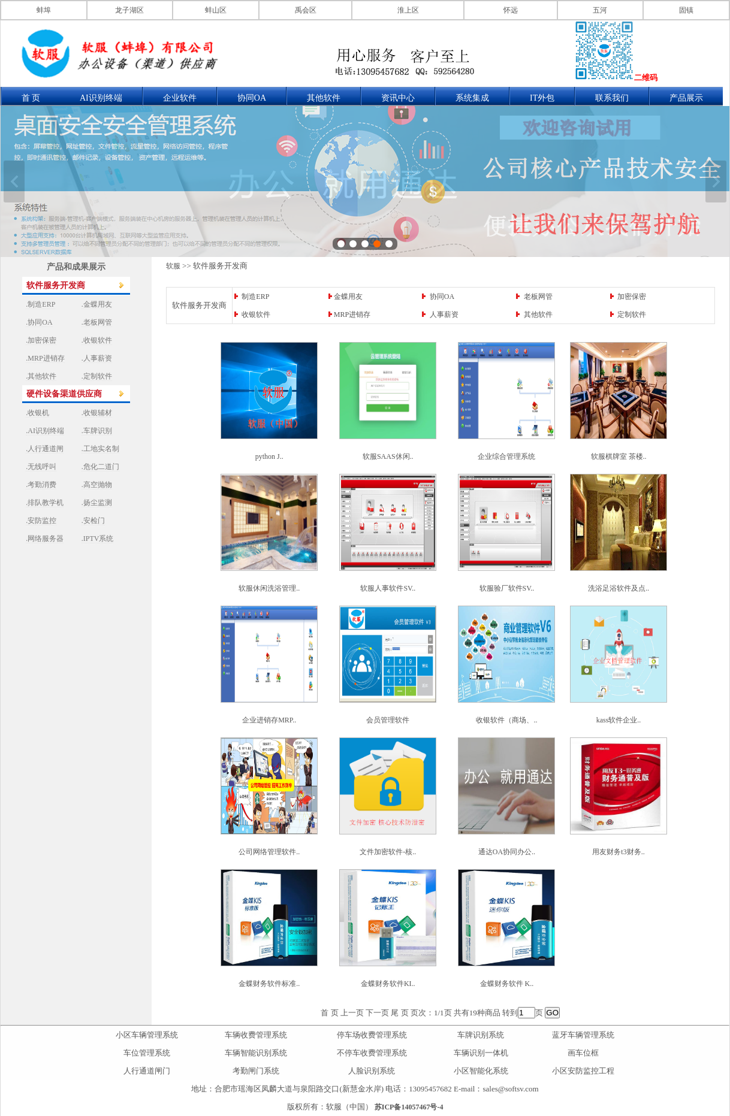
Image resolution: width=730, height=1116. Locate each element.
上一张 (14, 181)
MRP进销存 (352, 314)
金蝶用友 (348, 296)
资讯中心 (398, 97)
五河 (600, 10)
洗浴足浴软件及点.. (618, 588)
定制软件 (631, 314)
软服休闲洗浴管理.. (269, 588)
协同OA (251, 97)
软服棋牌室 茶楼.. (619, 456)
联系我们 (612, 97)
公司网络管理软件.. (269, 852)
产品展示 (686, 97)
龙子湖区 (129, 10)
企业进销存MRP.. (269, 720)
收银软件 (256, 314)
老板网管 (538, 296)
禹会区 (305, 10)
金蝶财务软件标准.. (269, 983)
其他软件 (323, 97)
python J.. (269, 456)
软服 (173, 266)
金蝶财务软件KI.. (388, 983)
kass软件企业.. (618, 720)
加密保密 (631, 296)
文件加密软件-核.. (388, 852)
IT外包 (542, 97)
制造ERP (255, 296)
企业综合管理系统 (506, 456)
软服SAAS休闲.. (388, 456)
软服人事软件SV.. (387, 588)
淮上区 (408, 10)
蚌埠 (44, 10)
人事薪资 (444, 314)
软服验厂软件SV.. (507, 588)
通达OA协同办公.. (506, 852)
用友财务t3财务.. (618, 852)
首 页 (31, 97)
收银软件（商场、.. (506, 720)
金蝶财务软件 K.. (507, 983)
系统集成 (472, 97)
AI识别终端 (101, 97)
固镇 (686, 10)
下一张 (715, 181)
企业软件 (180, 97)
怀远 (510, 10)
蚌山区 (216, 10)
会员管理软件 (387, 720)
